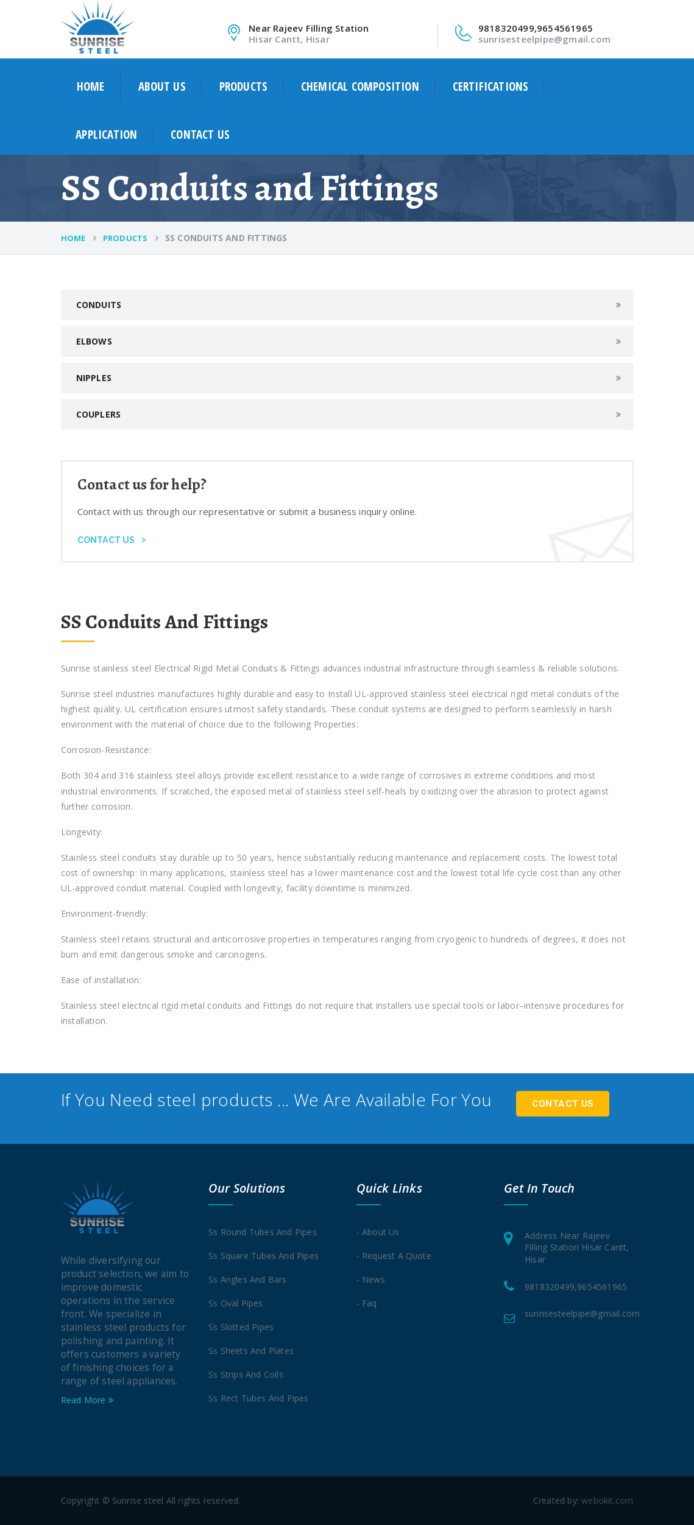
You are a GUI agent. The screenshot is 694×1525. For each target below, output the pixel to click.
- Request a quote (393, 1255)
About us (162, 87)
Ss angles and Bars (247, 1279)
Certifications (491, 87)
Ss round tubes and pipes (262, 1232)
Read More (87, 1400)
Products (243, 87)
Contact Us (111, 540)
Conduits (99, 304)
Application (106, 135)
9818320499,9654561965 (576, 1286)
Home (91, 86)
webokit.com (607, 1500)
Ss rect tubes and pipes (258, 1398)
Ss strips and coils (245, 1374)
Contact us (200, 135)
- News (370, 1279)
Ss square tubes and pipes (263, 1255)
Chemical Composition (360, 87)
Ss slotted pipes (241, 1327)
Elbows (94, 341)
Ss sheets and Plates (251, 1350)
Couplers (98, 414)
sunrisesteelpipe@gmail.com (544, 39)
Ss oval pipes (235, 1303)
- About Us (378, 1232)
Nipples (94, 378)
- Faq (366, 1303)
